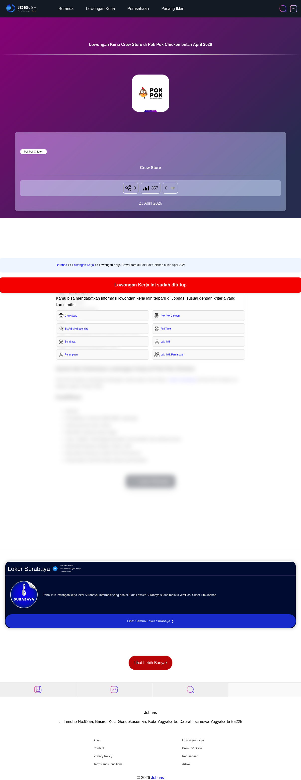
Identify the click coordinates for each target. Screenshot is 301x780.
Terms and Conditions (107, 764)
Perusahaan (138, 8)
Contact (98, 748)
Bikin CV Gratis (192, 748)
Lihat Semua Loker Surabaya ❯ (150, 621)
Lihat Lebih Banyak (150, 663)
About (97, 740)
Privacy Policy (102, 756)
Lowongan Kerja (100, 8)
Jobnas (157, 778)
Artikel (186, 764)
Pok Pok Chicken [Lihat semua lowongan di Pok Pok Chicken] (33, 151)
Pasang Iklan (172, 8)
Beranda (66, 8)
